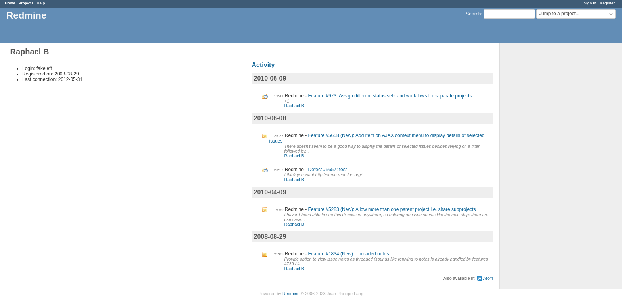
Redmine (290, 293)
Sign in (590, 3)
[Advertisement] (539, 167)
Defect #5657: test (327, 169)
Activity (263, 65)
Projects (26, 3)
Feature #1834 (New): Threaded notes (348, 254)
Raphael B (294, 105)
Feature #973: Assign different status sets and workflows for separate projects (390, 96)
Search (473, 14)
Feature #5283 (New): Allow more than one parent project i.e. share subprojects (392, 209)
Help (41, 3)
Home (10, 3)
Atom (488, 278)
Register (607, 3)
